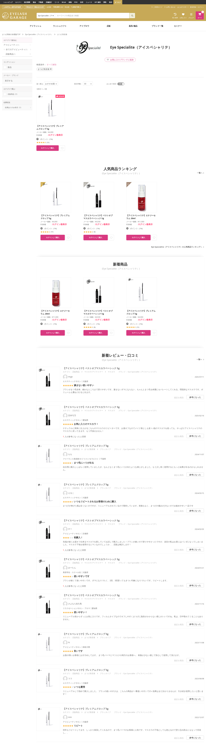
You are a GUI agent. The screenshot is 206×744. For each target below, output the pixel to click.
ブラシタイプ (105, 449)
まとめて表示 (111, 84)
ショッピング (8, 2)
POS (75, 2)
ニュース (89, 2)
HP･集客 (98, 2)
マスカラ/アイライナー (93, 371)
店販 (109, 26)
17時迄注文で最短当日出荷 (34, 7)
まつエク (118, 2)
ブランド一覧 (157, 26)
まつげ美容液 (89, 449)
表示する (9, 80)
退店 (110, 2)
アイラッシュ (35, 26)
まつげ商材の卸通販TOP (11, 34)
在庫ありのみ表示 (13, 107)
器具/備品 (133, 26)
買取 (104, 2)
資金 (34, 2)
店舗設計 (49, 2)
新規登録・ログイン (197, 7)
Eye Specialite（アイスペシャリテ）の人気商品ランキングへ (176, 247)
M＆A (64, 2)
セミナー (18, 2)
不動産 (41, 2)
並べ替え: (40, 84)
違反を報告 (179, 397)
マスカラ (111, 371)
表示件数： (78, 84)
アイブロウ (84, 26)
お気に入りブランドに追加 (120, 59)
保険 (70, 2)
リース (57, 2)
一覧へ (199, 173)
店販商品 (10, 54)
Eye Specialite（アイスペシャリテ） (38, 34)
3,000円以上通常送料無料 (12, 7)
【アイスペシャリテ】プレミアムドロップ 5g (85, 445)
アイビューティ (11, 44)
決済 (81, 2)
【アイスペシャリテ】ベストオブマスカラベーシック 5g (91, 368)
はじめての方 (182, 7)
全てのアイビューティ (16, 49)
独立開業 (27, 2)
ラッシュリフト (60, 26)
